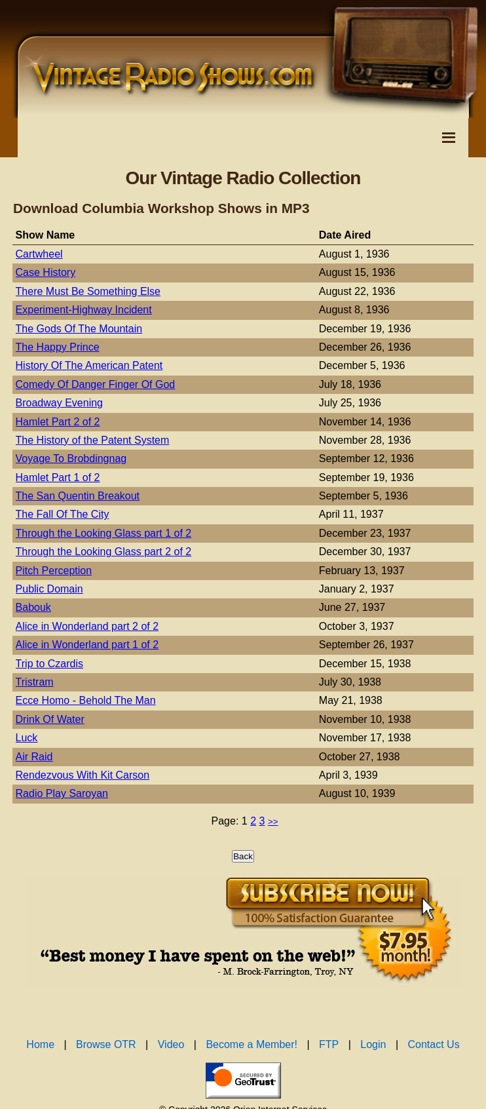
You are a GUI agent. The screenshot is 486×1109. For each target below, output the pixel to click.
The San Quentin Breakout (78, 495)
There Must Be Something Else (88, 291)
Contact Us (434, 1044)
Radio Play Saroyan (62, 793)
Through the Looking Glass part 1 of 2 (104, 533)
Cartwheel (39, 254)
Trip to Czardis (49, 663)
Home (40, 1044)
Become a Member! (251, 1044)
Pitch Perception (54, 570)
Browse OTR (106, 1044)
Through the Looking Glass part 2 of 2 (104, 551)
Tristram (35, 682)
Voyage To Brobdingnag (71, 458)
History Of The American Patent (89, 365)
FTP (329, 1044)
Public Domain (49, 588)
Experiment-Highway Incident (84, 309)
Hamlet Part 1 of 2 (58, 477)
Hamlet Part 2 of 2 (58, 421)
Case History (46, 272)
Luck (27, 737)
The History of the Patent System (93, 440)
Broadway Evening (59, 402)
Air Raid (34, 756)
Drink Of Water (50, 719)
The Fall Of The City (62, 514)
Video (171, 1044)
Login (373, 1044)
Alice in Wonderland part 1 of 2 (87, 644)
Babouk (33, 607)
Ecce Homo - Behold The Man (86, 700)
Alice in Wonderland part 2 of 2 (87, 626)
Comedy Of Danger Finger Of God (96, 384)
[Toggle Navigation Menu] (449, 138)
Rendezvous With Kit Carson (83, 775)
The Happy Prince (58, 347)
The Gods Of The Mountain (79, 328)
